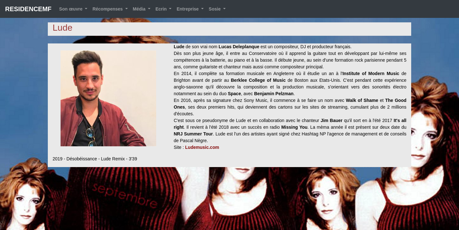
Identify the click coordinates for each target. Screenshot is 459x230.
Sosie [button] (215, 9)
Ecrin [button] (162, 9)
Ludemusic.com (202, 147)
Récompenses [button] (108, 9)
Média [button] (140, 9)
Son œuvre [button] (71, 9)
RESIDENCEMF (28, 8)
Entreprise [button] (188, 9)
